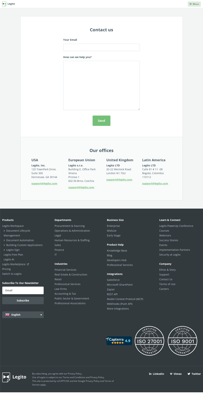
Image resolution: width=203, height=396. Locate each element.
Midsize (111, 230)
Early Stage (114, 235)
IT (56, 254)
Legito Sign (13, 250)
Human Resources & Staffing (72, 240)
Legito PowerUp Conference (176, 226)
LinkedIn (156, 374)
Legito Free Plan (13, 254)
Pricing (6, 269)
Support (164, 274)
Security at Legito (169, 254)
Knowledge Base (117, 250)
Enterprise (113, 226)
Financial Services (65, 269)
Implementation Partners (174, 250)
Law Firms (61, 289)
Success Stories (168, 240)
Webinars (165, 235)
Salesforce (113, 280)
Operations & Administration (72, 230)
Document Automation (20, 240)
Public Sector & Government (72, 298)
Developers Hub (117, 260)
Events (163, 245)
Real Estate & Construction (71, 274)
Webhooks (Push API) (119, 304)
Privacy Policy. (97, 377)
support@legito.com (44, 183)
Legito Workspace (13, 226)
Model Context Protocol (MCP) (125, 299)
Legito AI (9, 259)
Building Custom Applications (24, 245)
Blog (109, 255)
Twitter (194, 374)
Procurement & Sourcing (70, 226)
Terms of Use (167, 284)
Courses (164, 230)
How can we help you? (101, 83)
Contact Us (166, 279)
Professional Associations (70, 303)
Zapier (111, 289)
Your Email (101, 44)
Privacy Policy (75, 373)
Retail (58, 279)
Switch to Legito (11, 273)
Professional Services (67, 284)
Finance (59, 250)
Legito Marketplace (16, 264)
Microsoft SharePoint (120, 284)
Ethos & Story (167, 269)
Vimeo (176, 374)
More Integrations (118, 308)
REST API (112, 294)
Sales (58, 245)
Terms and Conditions (74, 377)
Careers (164, 289)
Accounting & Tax (65, 293)
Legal (58, 235)
